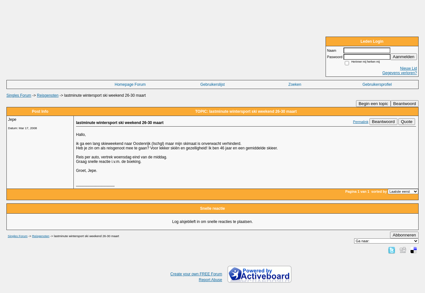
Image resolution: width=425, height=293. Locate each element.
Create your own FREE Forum (196, 274)
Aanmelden (403, 56)
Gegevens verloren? (399, 73)
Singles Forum (18, 95)
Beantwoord (404, 103)
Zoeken (294, 84)
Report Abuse (210, 280)
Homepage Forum (130, 84)
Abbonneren (404, 235)
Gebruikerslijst (212, 84)
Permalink (361, 122)
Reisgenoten (47, 95)
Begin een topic (373, 103)
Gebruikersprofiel (377, 84)
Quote (406, 121)
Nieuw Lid (408, 68)
